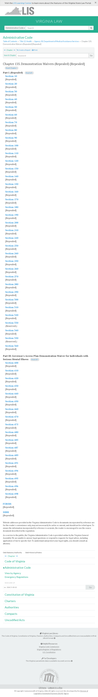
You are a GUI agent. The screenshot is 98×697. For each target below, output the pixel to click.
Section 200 (11, 222)
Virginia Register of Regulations (49, 649)
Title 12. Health (25, 41)
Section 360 (11, 345)
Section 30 (11, 91)
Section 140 (11, 176)
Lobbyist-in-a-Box (55, 688)
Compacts (11, 613)
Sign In (66, 693)
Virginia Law (49, 21)
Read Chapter (11, 68)
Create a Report (23, 50)
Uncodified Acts (15, 620)
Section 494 (11, 470)
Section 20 (11, 83)
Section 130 (11, 168)
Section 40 (11, 99)
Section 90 (11, 137)
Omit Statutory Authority (12, 552)
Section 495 (11, 478)
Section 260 (11, 268)
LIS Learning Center (22, 3)
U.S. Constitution (49, 652)
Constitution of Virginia (19, 594)
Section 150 (11, 184)
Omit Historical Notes (33, 552)
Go (91, 55)
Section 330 (11, 322)
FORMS (7, 503)
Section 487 (11, 447)
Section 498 (11, 493)
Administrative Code (15, 28)
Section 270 (11, 276)
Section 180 (11, 207)
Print (35, 50)
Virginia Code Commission (49, 647)
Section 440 (11, 393)
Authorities (12, 607)
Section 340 (11, 330)
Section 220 (11, 237)
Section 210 (11, 230)
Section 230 (11, 245)
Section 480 (11, 432)
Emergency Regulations (16, 577)
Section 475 (11, 424)
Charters (10, 601)
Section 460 (11, 409)
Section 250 (11, 261)
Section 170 (11, 199)
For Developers (49, 658)
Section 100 (11, 145)
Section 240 (11, 253)
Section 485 (11, 439)
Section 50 (11, 107)
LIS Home (42, 688)
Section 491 (11, 463)
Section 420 (11, 378)
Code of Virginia (15, 561)
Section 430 (11, 385)
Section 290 (11, 292)
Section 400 (11, 362)
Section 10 (11, 76)
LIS (21, 11)
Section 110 (11, 153)
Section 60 (11, 114)
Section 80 (11, 130)
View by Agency (13, 573)
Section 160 (11, 191)
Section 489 (11, 455)
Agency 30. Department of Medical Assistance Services (56, 41)
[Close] (95, 2)
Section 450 (11, 401)
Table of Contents (10, 41)
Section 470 (11, 416)
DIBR (6, 512)
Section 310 (11, 307)
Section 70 (11, 122)
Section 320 (11, 315)
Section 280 (11, 284)
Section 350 (11, 338)
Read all (29, 73)
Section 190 (11, 214)
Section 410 (11, 370)
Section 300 (11, 299)
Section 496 (11, 486)
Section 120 (11, 160)
